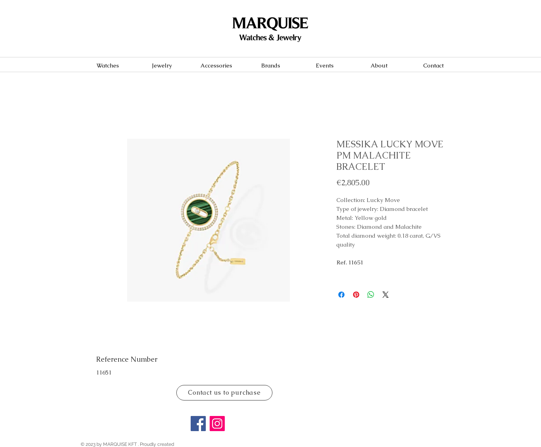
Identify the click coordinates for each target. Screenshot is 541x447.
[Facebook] (198, 423)
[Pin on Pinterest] (356, 294)
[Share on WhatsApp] (371, 294)
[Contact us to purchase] (224, 392)
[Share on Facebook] (341, 294)
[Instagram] (217, 423)
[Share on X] (385, 294)
